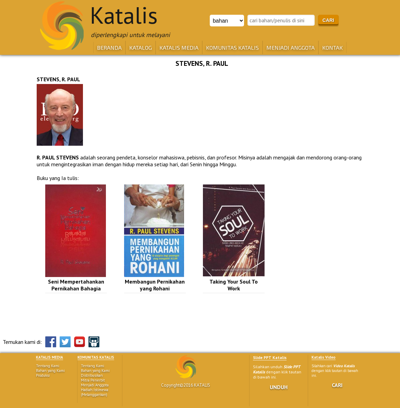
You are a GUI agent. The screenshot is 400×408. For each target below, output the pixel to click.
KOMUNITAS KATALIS (232, 47)
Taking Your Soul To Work (233, 285)
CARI (337, 385)
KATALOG (140, 47)
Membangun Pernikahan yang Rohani (155, 285)
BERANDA (109, 47)
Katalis (124, 15)
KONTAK (332, 47)
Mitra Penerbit (93, 380)
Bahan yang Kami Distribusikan (95, 373)
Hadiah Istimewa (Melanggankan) (94, 392)
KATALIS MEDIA (178, 47)
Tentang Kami (47, 365)
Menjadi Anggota (95, 385)
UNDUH (279, 387)
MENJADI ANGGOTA (290, 47)
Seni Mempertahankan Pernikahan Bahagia (76, 285)
